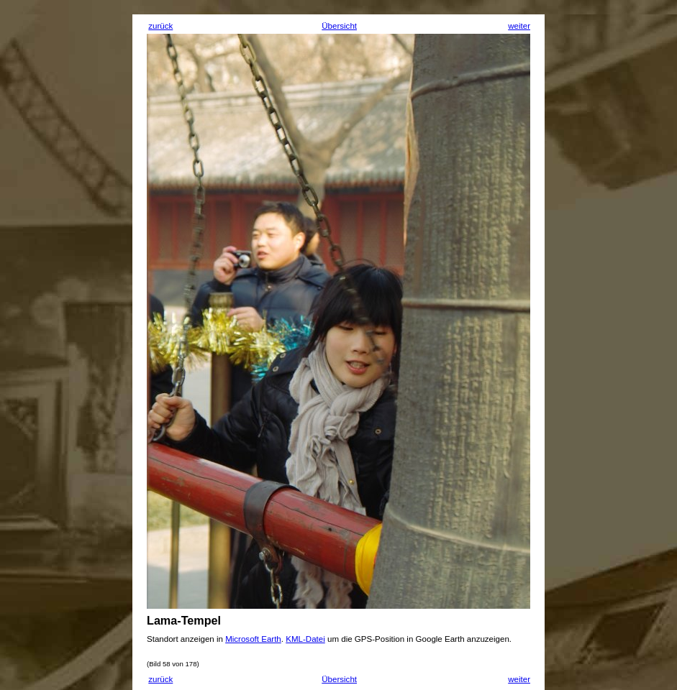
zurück (160, 26)
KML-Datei (305, 639)
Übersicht (339, 26)
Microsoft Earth (253, 639)
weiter (519, 26)
